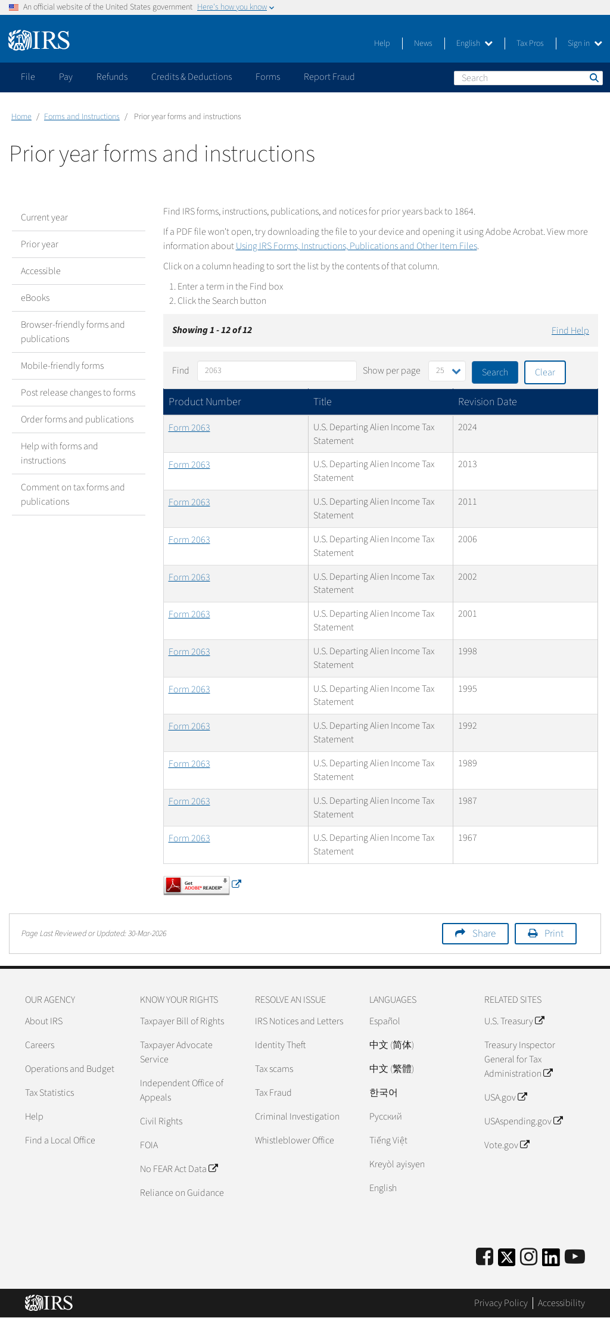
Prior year (39, 244)
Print (554, 934)
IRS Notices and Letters (299, 1021)
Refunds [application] (112, 76)
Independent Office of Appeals (181, 1090)
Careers (39, 1045)
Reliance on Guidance (182, 1192)
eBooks (35, 297)
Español (384, 1021)
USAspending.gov (523, 1121)
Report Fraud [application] (329, 76)
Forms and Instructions (82, 117)
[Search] (528, 78)
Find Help (570, 330)
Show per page (392, 370)
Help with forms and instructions (59, 453)
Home (21, 117)
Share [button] (484, 934)
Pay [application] (66, 76)
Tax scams (274, 1068)
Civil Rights (161, 1121)
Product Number (205, 401)
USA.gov (505, 1097)
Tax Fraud (273, 1092)
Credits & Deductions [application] (191, 76)
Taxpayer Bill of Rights (182, 1021)
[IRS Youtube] (575, 1257)
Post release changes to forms (78, 392)
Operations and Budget (69, 1068)
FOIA (149, 1145)
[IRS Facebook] (484, 1257)
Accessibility (561, 1303)
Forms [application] (268, 76)
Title (322, 401)
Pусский (385, 1116)
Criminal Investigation (297, 1116)
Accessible (41, 271)
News (423, 43)
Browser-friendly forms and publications (73, 332)
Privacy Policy (501, 1303)
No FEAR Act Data (178, 1169)
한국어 (383, 1092)
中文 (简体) (391, 1045)
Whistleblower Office (294, 1140)
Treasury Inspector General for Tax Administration (519, 1059)
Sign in (585, 43)
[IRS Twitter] (507, 1261)
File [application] (28, 76)
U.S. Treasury (514, 1021)
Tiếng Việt (388, 1140)
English (474, 43)
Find (180, 370)
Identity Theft (280, 1045)
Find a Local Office (60, 1140)
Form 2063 (189, 427)
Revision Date (487, 401)
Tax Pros (530, 43)
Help (382, 43)
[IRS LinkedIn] (551, 1261)
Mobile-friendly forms (62, 365)
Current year (44, 217)
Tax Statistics (49, 1092)
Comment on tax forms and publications (73, 494)
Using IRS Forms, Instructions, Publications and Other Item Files (356, 246)
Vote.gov (506, 1145)
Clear (545, 372)
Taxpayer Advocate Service (176, 1052)
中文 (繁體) (391, 1068)
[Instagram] (528, 1257)
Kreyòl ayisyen (397, 1164)
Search (593, 77)
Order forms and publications (77, 419)
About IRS (44, 1021)
